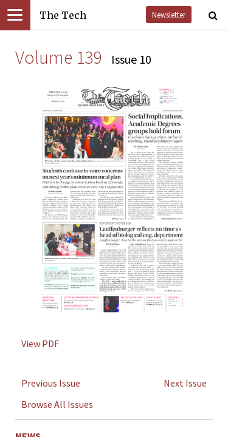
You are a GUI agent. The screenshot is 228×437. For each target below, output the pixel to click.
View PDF (40, 343)
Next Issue (185, 383)
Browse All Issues (57, 404)
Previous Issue (50, 383)
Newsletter (168, 14)
